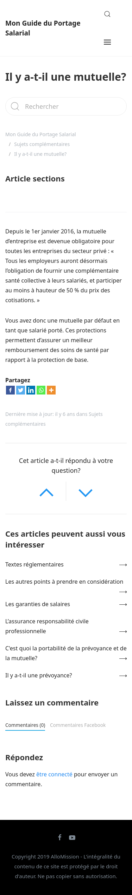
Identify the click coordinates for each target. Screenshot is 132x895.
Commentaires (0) (25, 725)
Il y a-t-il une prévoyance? (38, 675)
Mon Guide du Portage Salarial (43, 28)
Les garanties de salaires (37, 604)
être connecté (54, 774)
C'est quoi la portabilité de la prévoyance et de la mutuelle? (66, 653)
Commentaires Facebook (78, 725)
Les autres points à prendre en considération (64, 581)
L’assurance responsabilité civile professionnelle (47, 626)
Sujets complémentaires (42, 144)
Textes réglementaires (34, 564)
